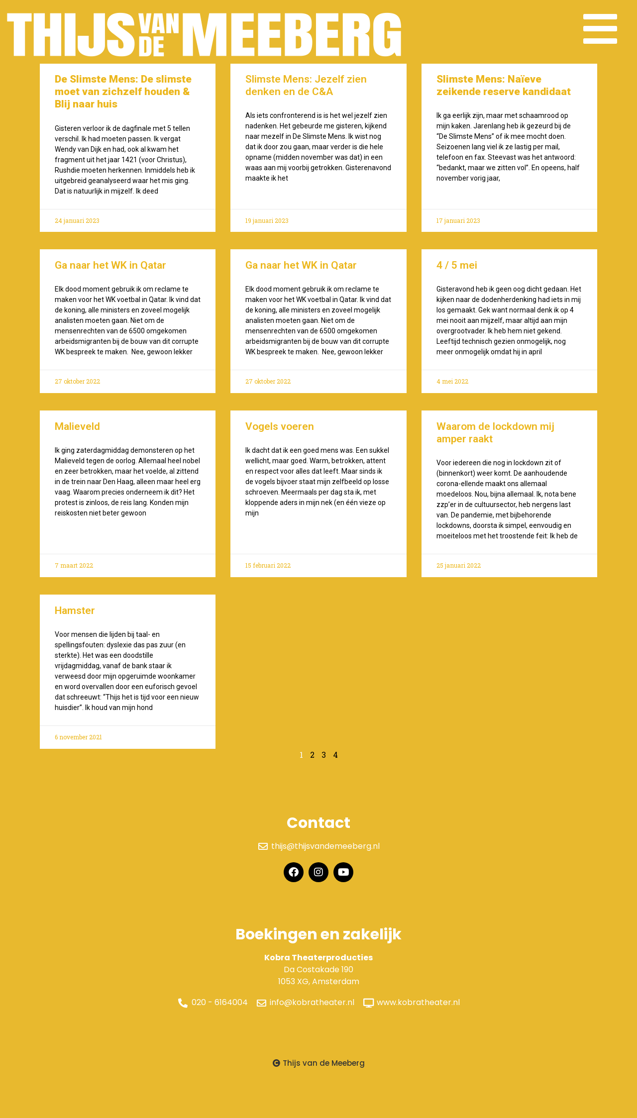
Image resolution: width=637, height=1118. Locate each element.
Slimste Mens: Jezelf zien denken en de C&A (306, 91)
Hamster (75, 616)
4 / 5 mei (456, 271)
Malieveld (77, 432)
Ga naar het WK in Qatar (110, 271)
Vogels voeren (279, 432)
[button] (319, 1068)
